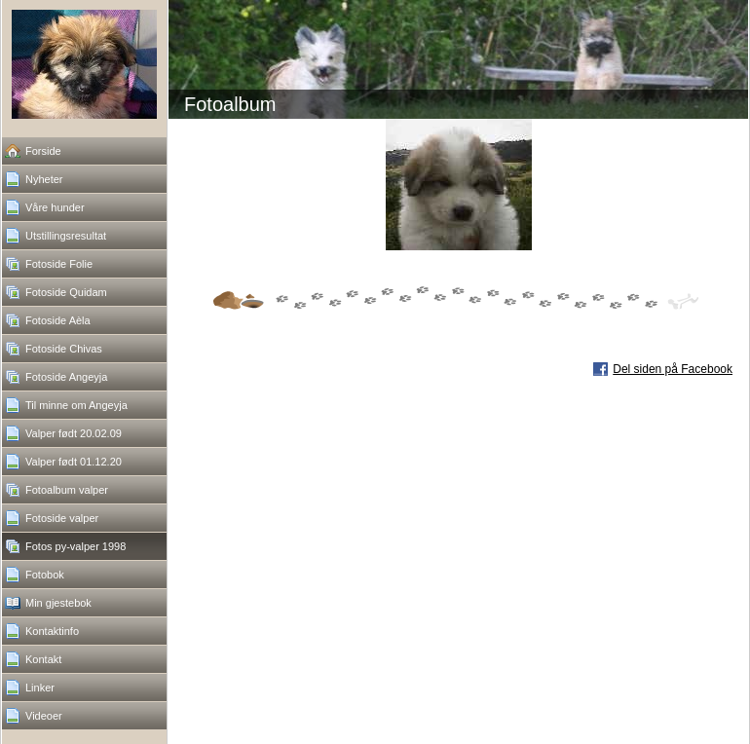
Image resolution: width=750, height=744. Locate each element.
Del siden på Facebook (672, 369)
